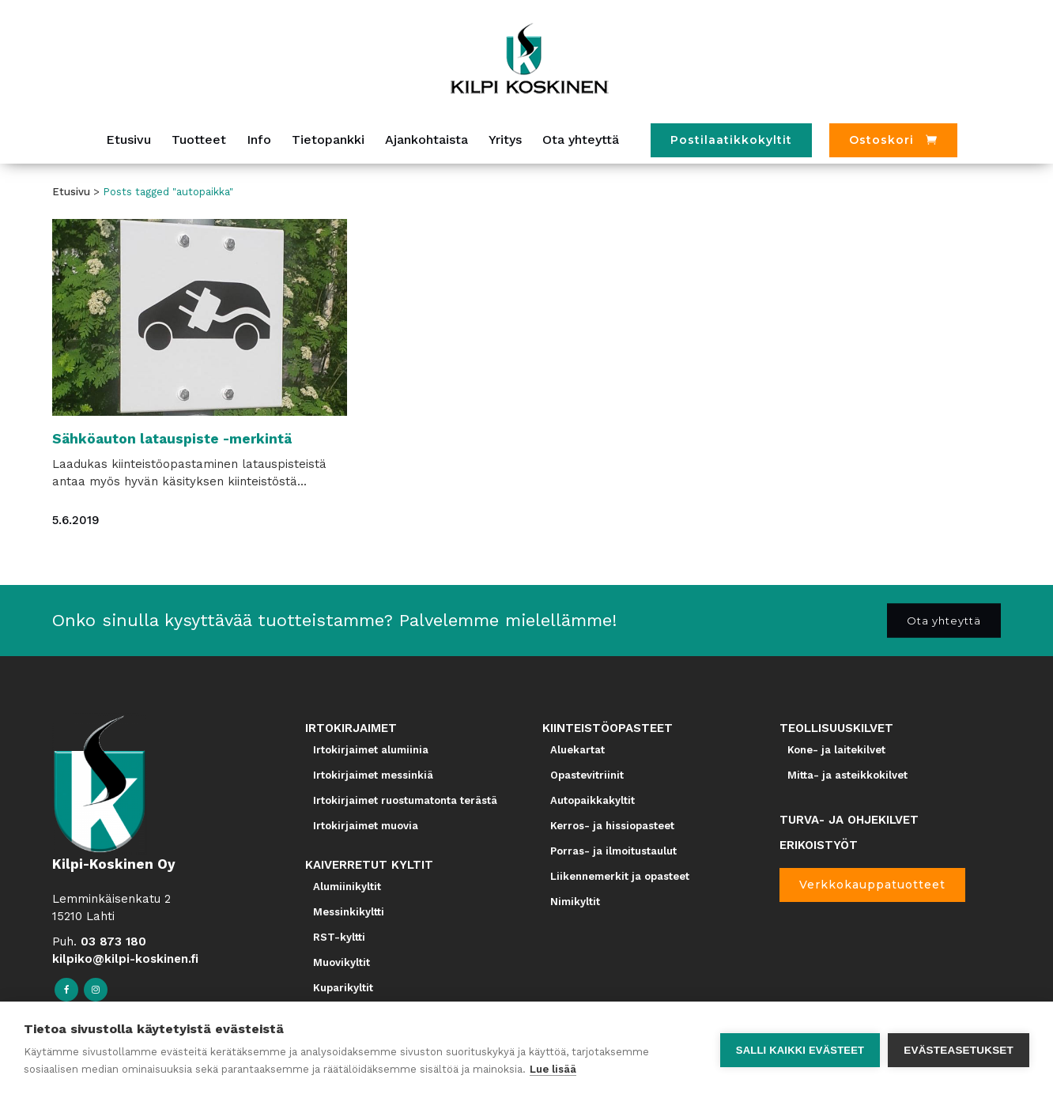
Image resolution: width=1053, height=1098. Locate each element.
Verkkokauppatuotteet (872, 884)
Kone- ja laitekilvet (836, 750)
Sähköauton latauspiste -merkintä (172, 439)
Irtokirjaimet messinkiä (373, 775)
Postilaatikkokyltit (731, 140)
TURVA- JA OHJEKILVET (849, 820)
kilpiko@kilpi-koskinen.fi (125, 959)
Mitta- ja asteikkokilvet (847, 775)
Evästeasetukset (958, 1050)
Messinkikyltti (348, 912)
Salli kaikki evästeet (800, 1050)
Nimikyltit (575, 901)
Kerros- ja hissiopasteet (612, 826)
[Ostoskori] (893, 140)
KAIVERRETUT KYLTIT (369, 865)
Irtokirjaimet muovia (365, 826)
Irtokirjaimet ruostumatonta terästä (405, 800)
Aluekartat (577, 750)
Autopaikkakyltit (592, 800)
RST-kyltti (339, 937)
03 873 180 (113, 941)
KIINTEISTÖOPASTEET (607, 728)
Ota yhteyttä (944, 619)
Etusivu (71, 192)
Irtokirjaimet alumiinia (370, 750)
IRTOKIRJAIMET (351, 728)
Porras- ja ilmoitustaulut (613, 851)
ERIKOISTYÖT (818, 845)
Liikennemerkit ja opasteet (619, 876)
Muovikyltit (341, 962)
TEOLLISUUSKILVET (836, 728)
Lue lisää (553, 1069)
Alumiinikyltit (347, 886)
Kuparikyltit (343, 988)
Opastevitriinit (587, 775)
